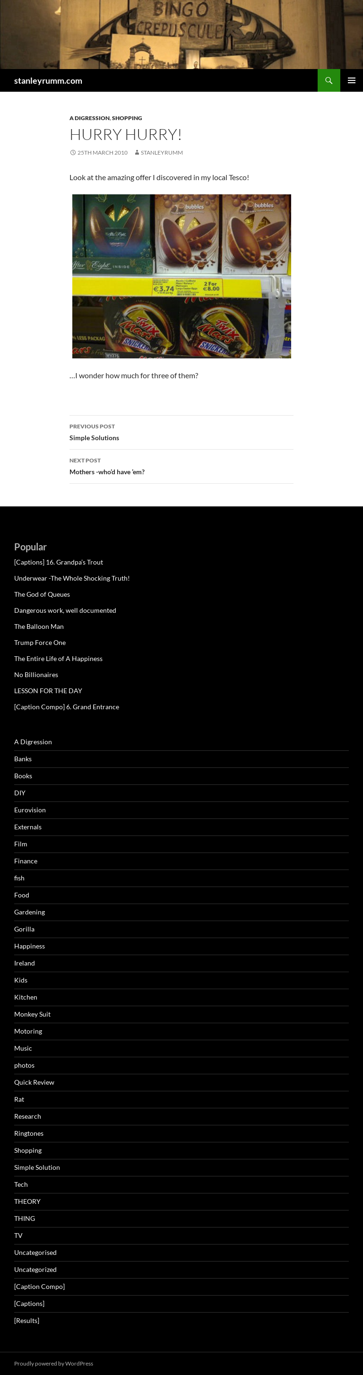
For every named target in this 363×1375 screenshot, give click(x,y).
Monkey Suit (32, 1014)
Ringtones (28, 1133)
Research (27, 1116)
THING (24, 1218)
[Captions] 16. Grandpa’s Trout (58, 562)
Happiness (29, 946)
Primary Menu (351, 80)
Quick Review (34, 1082)
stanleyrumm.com (48, 80)
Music (23, 1048)
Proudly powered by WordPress (53, 1363)
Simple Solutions (181, 431)
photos (24, 1065)
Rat (19, 1099)
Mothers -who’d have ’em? (181, 465)
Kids (20, 980)
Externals (28, 827)
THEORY (27, 1201)
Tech (21, 1184)
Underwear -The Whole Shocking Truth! (72, 578)
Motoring (28, 1031)
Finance (25, 861)
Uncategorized (35, 1269)
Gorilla (24, 929)
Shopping (127, 118)
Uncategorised (35, 1252)
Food (21, 895)
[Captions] (29, 1303)
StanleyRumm (162, 152)
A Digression (89, 118)
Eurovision (30, 810)
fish (19, 878)
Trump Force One (40, 642)
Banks (23, 759)
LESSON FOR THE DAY (48, 691)
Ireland (24, 963)
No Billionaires (36, 674)
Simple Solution (37, 1167)
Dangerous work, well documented (65, 610)
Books (23, 776)
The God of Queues (42, 594)
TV (18, 1235)
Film (20, 844)
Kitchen (25, 997)
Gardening (29, 912)
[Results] (26, 1320)
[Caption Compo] (39, 1286)
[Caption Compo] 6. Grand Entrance (66, 707)
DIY (20, 793)
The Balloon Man (39, 626)
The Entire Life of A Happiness (58, 658)
